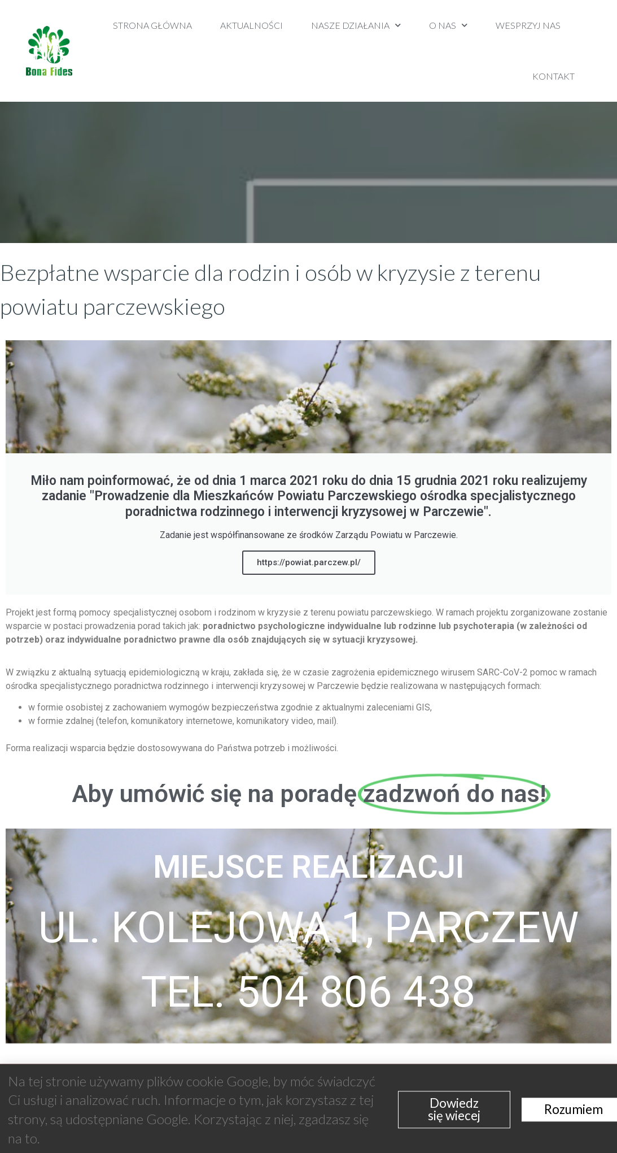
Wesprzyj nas (528, 25)
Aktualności (251, 25)
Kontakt (553, 76)
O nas (448, 25)
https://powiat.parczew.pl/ (309, 562)
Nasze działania (356, 25)
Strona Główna (152, 25)
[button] (601, 51)
